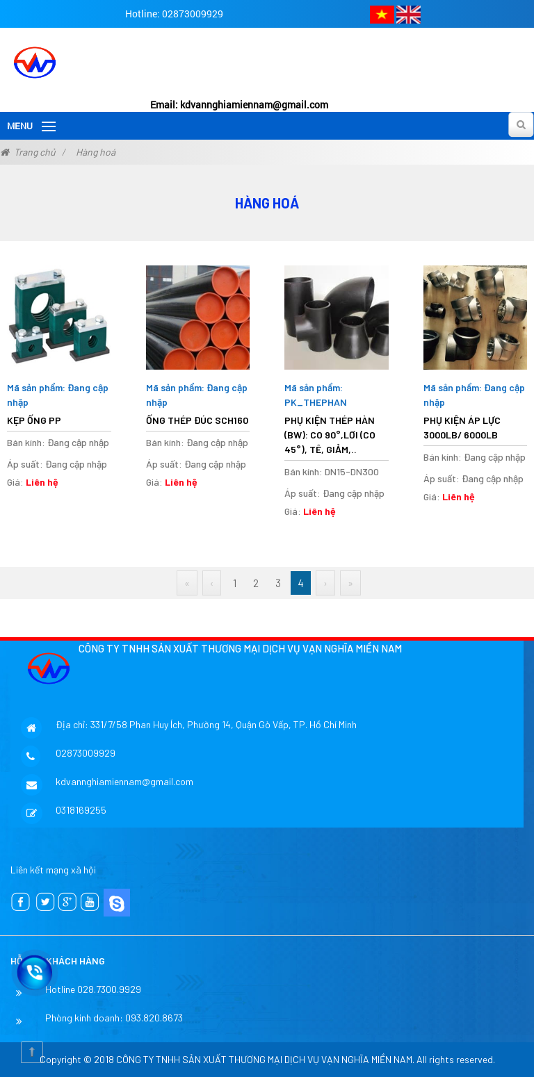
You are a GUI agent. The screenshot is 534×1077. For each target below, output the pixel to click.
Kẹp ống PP (34, 420)
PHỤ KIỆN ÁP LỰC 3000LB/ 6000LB (462, 427)
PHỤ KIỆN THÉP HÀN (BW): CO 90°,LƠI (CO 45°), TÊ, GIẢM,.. (329, 434)
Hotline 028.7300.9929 (93, 989)
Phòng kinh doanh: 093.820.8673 (114, 1017)
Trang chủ (35, 152)
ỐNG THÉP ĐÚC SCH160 (197, 420)
